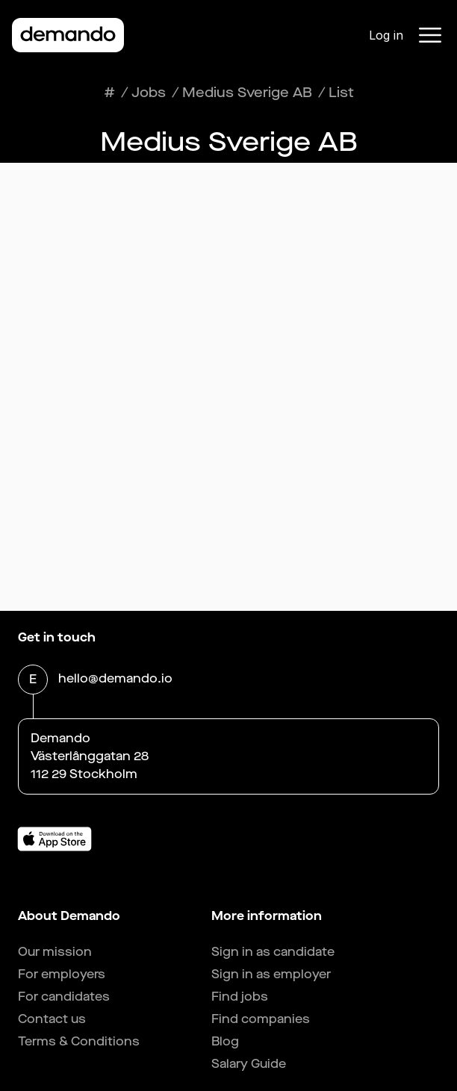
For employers (61, 974)
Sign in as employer (271, 974)
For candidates (64, 996)
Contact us (52, 1019)
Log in (386, 35)
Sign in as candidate (273, 952)
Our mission (55, 952)
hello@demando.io (115, 680)
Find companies (260, 1019)
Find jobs (239, 996)
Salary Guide (248, 1064)
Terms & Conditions (79, 1041)
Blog (225, 1041)
